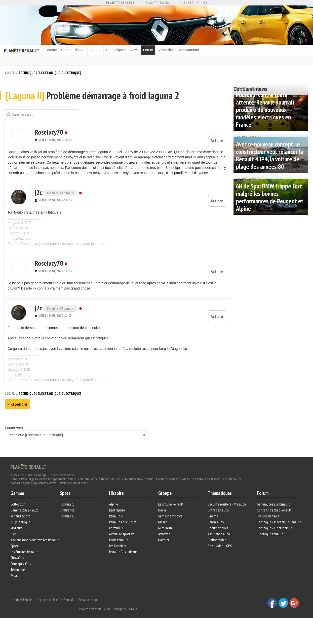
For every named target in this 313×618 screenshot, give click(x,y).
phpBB (147, 602)
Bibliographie (216, 535)
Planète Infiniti (193, 3)
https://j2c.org (21, 239)
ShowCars (18, 553)
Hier (14, 529)
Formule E (67, 511)
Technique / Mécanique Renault (279, 517)
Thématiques (118, 50)
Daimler (163, 535)
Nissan (163, 517)
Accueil (10, 72)
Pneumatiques (217, 523)
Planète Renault (120, 3)
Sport (68, 50)
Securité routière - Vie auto (226, 499)
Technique (18, 565)
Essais (15, 571)
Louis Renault (118, 535)
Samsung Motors (170, 511)
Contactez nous (89, 593)
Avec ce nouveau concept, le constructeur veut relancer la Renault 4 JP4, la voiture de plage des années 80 (269, 155)
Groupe (98, 50)
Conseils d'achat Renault (274, 505)
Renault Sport (21, 511)
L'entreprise (117, 505)
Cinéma (212, 511)
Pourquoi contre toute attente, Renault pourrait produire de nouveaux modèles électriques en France (265, 109)
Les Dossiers (117, 541)
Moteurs (17, 523)
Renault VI (116, 511)
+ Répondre (17, 399)
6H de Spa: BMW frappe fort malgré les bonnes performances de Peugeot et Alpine (269, 197)
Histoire (82, 50)
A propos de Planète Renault (56, 593)
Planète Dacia (157, 3)
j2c (35, 192)
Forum (151, 50)
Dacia (162, 505)
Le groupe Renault (171, 499)
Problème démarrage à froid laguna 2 (93, 98)
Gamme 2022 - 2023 (25, 505)
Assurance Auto (218, 529)
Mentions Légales (22, 593)
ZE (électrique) (21, 517)
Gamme (53, 50)
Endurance (67, 505)
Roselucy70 (45, 135)
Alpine (113, 499)
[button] (17, 139)
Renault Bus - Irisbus (123, 547)
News (136, 50)
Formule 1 (67, 499)
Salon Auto (215, 517)
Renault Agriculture (123, 517)
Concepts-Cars (21, 559)
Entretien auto (218, 505)
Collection (18, 499)
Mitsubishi (165, 523)
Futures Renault (268, 511)
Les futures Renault (25, 547)
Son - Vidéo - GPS (219, 541)
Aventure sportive (122, 529)
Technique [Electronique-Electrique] (49, 72)
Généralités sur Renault (273, 499)
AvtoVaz (164, 529)
